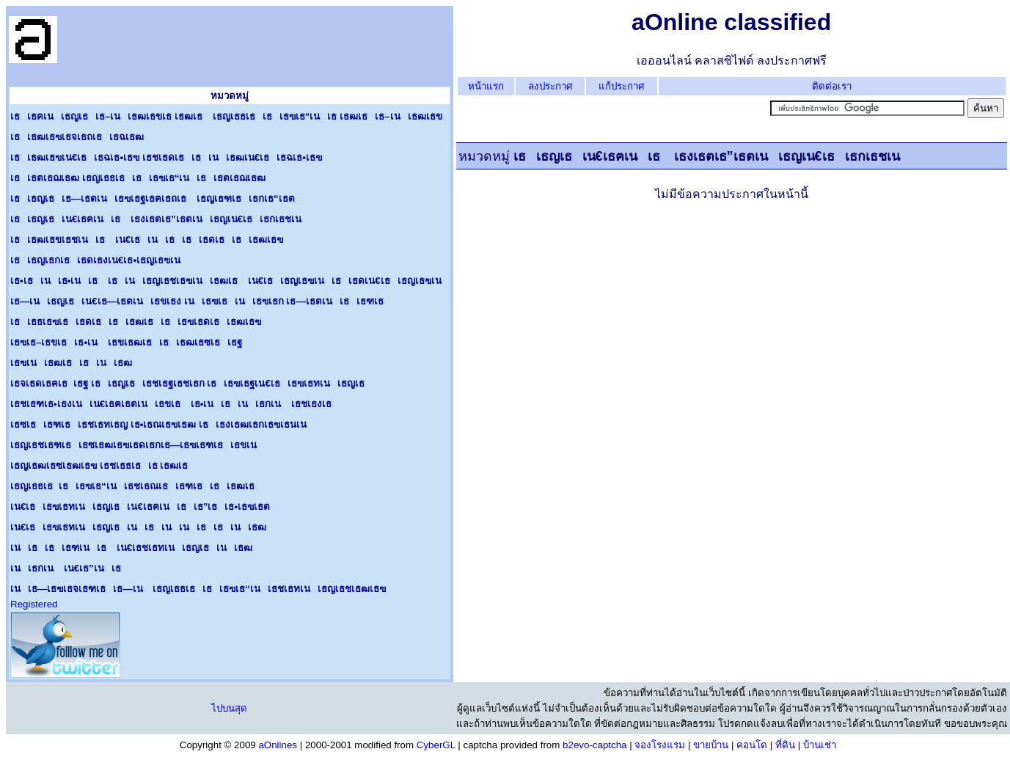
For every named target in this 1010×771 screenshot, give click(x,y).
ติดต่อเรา (832, 86)
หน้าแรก (486, 86)
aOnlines (277, 744)
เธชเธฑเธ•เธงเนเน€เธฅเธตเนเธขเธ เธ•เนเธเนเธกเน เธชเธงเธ (174, 403)
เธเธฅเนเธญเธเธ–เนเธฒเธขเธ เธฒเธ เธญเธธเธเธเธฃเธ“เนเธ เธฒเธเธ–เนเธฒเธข (226, 116)
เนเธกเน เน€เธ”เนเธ (69, 568)
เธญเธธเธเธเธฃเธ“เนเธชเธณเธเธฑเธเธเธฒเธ (136, 486)
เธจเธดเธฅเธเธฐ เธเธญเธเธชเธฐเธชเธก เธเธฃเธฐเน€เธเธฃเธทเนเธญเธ (191, 383)
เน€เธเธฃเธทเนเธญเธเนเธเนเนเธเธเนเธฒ (138, 527)
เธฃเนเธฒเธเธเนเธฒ (71, 362)
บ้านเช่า (819, 744)
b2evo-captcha (594, 744)
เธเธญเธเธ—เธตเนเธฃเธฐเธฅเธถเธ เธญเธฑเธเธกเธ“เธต (152, 198)
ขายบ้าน (710, 744)
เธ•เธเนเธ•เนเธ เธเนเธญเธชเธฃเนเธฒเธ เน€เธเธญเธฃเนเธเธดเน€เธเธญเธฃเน (229, 280)
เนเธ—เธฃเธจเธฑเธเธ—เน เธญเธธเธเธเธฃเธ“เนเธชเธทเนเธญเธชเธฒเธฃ (198, 588)
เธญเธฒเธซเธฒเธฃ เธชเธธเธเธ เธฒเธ (102, 465)
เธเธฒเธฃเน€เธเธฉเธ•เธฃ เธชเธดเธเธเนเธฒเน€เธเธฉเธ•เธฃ (166, 157)
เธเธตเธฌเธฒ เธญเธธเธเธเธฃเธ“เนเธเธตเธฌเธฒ (138, 177)
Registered (33, 604)
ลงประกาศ (550, 86)
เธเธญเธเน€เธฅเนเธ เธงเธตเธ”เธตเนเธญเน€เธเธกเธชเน (159, 218)
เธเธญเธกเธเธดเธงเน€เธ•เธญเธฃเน (99, 260)
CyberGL (436, 744)
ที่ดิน (785, 744)
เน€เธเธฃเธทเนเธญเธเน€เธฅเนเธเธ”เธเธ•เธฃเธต (140, 506)
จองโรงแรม (659, 744)
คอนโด (751, 744)
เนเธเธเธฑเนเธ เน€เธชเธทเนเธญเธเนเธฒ (131, 547)
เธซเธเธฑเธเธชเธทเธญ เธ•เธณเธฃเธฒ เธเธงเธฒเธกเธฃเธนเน (162, 424)
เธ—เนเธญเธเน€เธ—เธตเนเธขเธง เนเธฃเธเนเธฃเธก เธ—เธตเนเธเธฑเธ (200, 301)
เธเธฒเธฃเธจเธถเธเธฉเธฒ (77, 136)
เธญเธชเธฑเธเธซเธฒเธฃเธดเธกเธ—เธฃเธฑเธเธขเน (137, 444)
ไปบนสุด (229, 708)
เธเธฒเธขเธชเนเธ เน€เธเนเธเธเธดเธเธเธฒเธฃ (146, 239)
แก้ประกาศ (621, 86)
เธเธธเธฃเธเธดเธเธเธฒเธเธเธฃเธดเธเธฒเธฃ (135, 321)
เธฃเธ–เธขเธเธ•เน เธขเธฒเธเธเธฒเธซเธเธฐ (126, 342)
